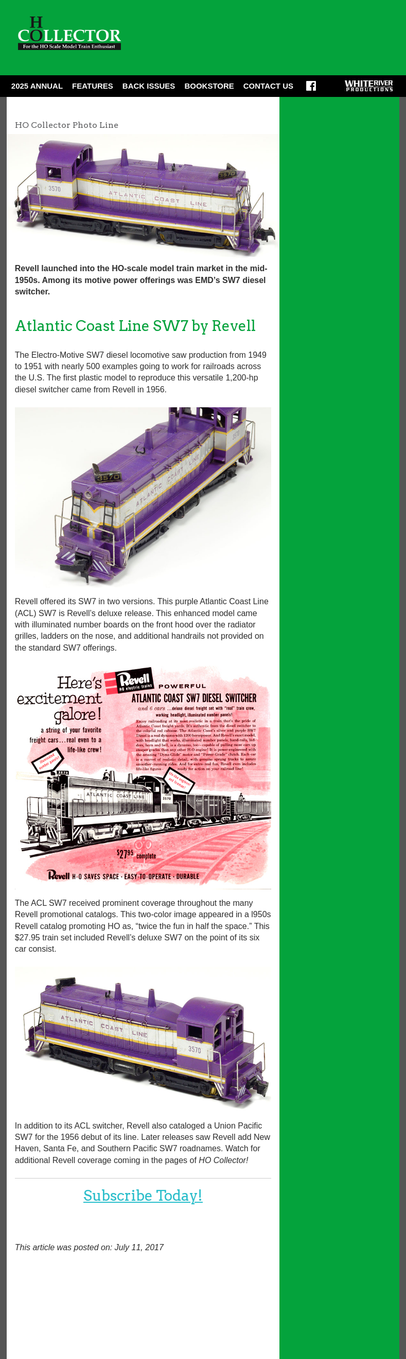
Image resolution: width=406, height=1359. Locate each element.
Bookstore (209, 85)
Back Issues (148, 85)
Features (92, 85)
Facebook (311, 89)
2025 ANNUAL (37, 85)
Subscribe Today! (143, 1195)
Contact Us (268, 85)
